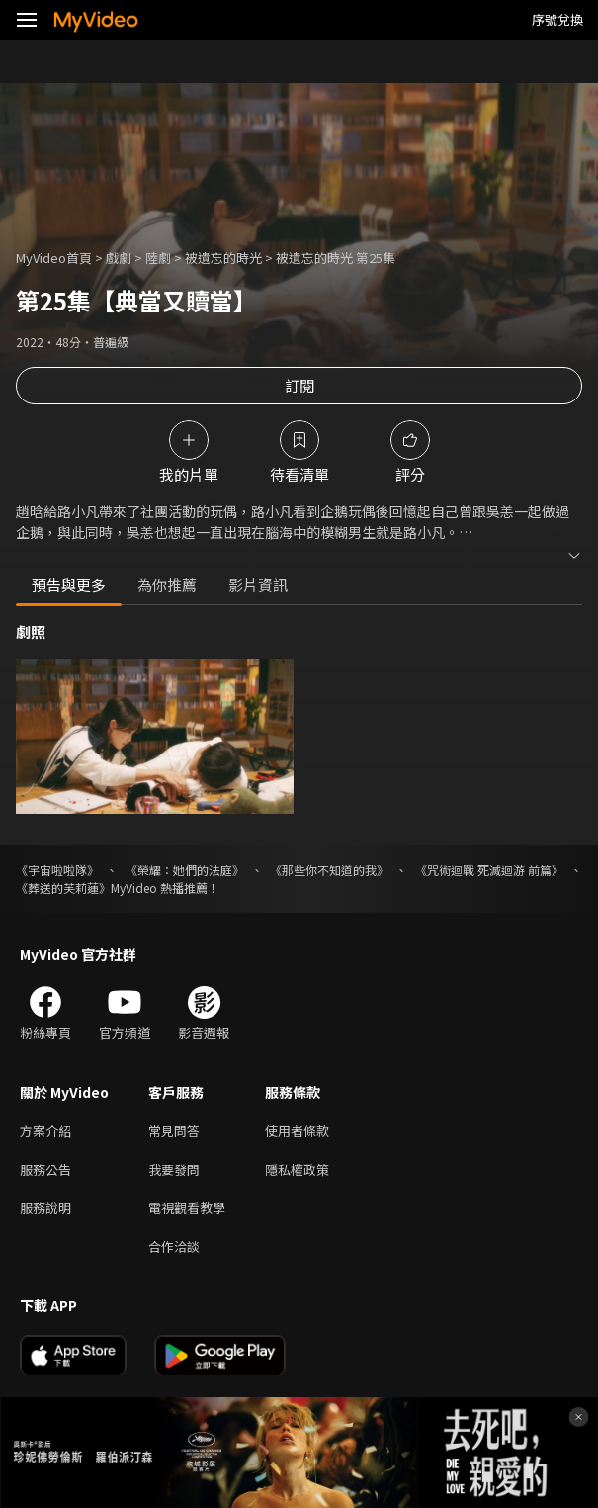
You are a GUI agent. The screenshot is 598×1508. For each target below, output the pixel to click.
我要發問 (174, 1169)
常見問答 (174, 1130)
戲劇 (118, 257)
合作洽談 (174, 1246)
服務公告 (45, 1169)
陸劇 (158, 257)
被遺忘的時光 (223, 257)
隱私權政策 (297, 1169)
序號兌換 (557, 19)
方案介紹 (45, 1130)
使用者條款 (297, 1130)
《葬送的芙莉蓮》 (63, 887)
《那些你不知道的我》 (329, 869)
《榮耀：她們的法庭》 (185, 869)
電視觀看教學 (186, 1207)
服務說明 (45, 1207)
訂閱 (299, 385)
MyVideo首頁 (54, 257)
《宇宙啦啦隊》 (57, 869)
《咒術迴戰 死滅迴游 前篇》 (489, 869)
